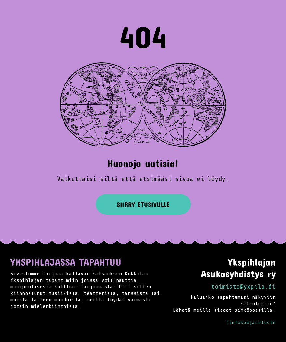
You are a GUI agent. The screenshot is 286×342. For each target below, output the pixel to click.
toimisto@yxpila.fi (243, 286)
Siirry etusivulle (143, 204)
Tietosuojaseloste (251, 322)
